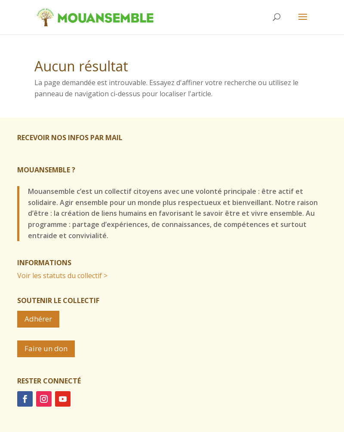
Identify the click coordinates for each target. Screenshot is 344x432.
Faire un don (46, 348)
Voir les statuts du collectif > (62, 275)
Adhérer (38, 319)
